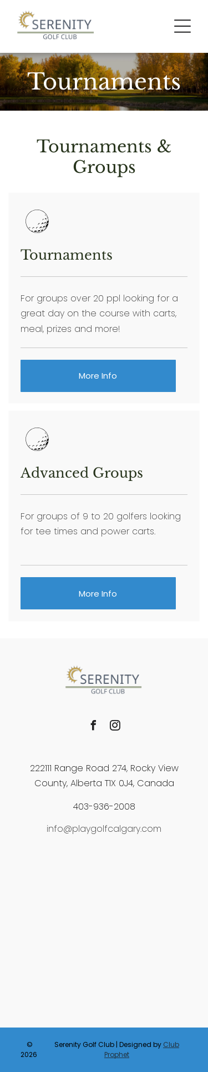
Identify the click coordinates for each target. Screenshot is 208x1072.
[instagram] (115, 727)
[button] (182, 26)
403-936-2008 (104, 806)
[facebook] (93, 727)
